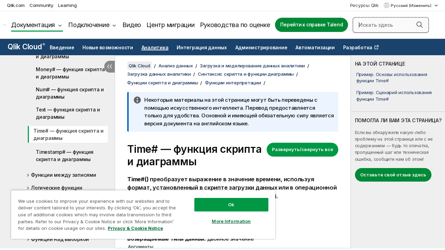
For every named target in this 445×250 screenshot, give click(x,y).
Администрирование (261, 47)
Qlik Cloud (26, 46)
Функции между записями (63, 175)
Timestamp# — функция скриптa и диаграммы (65, 155)
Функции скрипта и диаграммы (162, 82)
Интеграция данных (202, 47)
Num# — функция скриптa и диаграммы (70, 93)
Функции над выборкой (60, 239)
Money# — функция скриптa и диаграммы (70, 73)
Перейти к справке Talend (311, 24)
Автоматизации (315, 47)
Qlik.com (16, 5)
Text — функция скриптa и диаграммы (68, 113)
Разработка (358, 47)
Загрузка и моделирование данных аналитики (252, 65)
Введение (62, 47)
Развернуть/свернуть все (302, 149)
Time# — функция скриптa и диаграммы (68, 134)
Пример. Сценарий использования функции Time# (394, 95)
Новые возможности (107, 47)
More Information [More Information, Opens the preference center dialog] (226, 216)
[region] (140, 212)
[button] (419, 24)
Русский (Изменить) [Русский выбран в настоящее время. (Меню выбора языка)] (411, 5)
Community (42, 5)
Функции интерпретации (233, 82)
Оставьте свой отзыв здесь (393, 174)
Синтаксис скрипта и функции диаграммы (246, 74)
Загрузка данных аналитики (159, 74)
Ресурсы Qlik (364, 5)
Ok (226, 199)
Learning (67, 5)
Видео (131, 24)
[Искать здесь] (390, 25)
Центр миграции (170, 24)
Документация (33, 24)
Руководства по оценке (235, 24)
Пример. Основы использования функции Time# (391, 77)
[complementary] (398, 151)
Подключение (88, 24)
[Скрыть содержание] (109, 67)
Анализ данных (176, 65)
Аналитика (155, 47)
